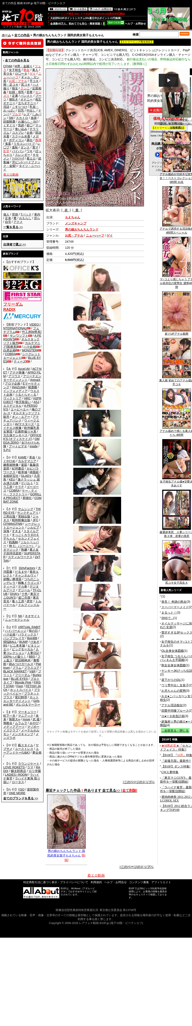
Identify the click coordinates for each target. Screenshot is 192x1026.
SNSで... (167, 618)
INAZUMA (18, 387)
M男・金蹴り (23, 66)
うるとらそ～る (25, 394)
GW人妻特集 (170, 772)
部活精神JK (23, 660)
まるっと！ (169, 612)
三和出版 (9, 516)
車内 (37, 214)
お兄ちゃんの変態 (173, 690)
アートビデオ (18, 446)
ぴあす (35, 642)
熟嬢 (24, 549)
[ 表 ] (66, 210)
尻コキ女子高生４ (176, 581)
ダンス (25, 147)
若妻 (30, 92)
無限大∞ (14, 719)
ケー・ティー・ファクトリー (20, 492)
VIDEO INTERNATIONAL (21, 326)
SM (11, 118)
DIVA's (14, 594)
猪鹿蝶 (32, 387)
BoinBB (32, 638)
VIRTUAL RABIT (29, 627)
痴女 (15, 88)
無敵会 (7, 723)
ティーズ (20, 361)
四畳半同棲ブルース (175, 710)
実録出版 (24, 516)
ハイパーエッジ (15, 630)
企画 (30, 132)
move (26, 719)
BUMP (23, 642)
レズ (26, 114)
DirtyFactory (27, 568)
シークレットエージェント (21, 525)
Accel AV (24, 369)
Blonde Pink (23, 682)
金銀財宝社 (10, 476)
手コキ (34, 81)
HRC (27, 398)
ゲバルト (27, 483)
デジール (24, 590)
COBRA (10, 354)
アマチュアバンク (21, 418)
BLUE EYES (19, 678)
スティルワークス (20, 557)
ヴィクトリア (12, 398)
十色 (25, 594)
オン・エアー (21, 416)
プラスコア (31, 667)
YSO (21, 789)
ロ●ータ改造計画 (172, 716)
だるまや (21, 571)
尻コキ (25, 84)
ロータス (18, 782)
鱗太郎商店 (18, 771)
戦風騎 (13, 542)
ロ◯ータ (21, 73)
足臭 (8, 218)
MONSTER (29, 350)
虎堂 (30, 601)
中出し (31, 110)
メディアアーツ (14, 726)
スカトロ (22, 118)
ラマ (30, 767)
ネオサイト (32, 616)
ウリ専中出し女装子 (175, 685)
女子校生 (15, 70)
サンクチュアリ (27, 512)
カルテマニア (27, 461)
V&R (32, 671)
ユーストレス (24, 749)
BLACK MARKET (15, 671)
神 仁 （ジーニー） (22, 546)
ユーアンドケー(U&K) (21, 750)
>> (13, 227)
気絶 (21, 125)
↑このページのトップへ (139, 782)
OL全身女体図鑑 (172, 650)
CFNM (7, 66)
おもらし (25, 218)
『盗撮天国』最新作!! (176, 761)
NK (20, 616)
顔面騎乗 (9, 121)
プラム (17, 667)
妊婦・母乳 (16, 92)
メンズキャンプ (22, 734)
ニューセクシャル (17, 619)
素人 (35, 70)
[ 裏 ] (77, 210)
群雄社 (27, 498)
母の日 (33, 630)
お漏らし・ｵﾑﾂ (28, 121)
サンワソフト (19, 335)
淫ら (37, 218)
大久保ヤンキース (15, 435)
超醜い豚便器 (12, 579)
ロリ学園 (35, 771)
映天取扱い (23, 402)
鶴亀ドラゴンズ (28, 583)
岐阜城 (22, 472)
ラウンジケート (28, 763)
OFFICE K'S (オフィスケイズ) (22, 437)
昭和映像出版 (21, 520)
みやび (34, 723)
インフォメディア (15, 391)
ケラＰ (19, 487)
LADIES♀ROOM (16, 774)
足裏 (15, 95)
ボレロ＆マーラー (28, 704)
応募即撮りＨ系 (25, 431)
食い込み (21, 129)
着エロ (31, 158)
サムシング (25, 509)
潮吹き (13, 99)
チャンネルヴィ (25, 575)
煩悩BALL (10, 642)
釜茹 (24, 464)
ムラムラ (21, 723)
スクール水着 (21, 136)
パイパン (18, 151)
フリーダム (22, 675)
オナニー (26, 99)
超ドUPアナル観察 (176, 332)
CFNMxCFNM (12, 523)
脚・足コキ (10, 84)
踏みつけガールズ (21, 664)
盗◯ (30, 125)
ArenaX (35, 380)
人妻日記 (33, 653)
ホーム (6, 35)
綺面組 (34, 472)
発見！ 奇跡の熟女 (174, 601)
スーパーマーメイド (175, 607)
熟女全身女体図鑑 (173, 665)
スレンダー (22, 154)
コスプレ (18, 132)
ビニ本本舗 (17, 645)
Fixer (19, 686)
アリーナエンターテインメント (22, 378)
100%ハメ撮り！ (14, 656)
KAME (22, 457)
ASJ (36, 402)
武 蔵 (36, 719)
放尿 (34, 118)
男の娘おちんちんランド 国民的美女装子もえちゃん (66, 851)
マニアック (25, 715)
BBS (32, 656)
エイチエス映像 (21, 426)
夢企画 (37, 752)
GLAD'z (26, 476)
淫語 (6, 107)
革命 (32, 457)
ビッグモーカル (22, 649)
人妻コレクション (21, 651)
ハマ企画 (29, 346)
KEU (12, 479)
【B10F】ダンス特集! (175, 766)
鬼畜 (8, 143)
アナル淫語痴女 (172, 705)
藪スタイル (25, 745)
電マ (35, 147)
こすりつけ (19, 107)
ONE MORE (17, 793)
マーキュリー (27, 712)
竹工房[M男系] (31, 332)
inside (34, 446)
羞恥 (15, 147)
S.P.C (7, 450)
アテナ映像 (17, 372)
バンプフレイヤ (14, 638)
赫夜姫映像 (10, 464)
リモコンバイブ (24, 143)
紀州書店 (18, 468)
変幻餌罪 (21, 697)
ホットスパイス (20, 690)
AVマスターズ (24, 424)
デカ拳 (22, 586)
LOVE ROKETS (14, 767)
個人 (6, 214)
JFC (35, 520)
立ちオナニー (27, 103)
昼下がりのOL (171, 680)
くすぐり (9, 125)
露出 (30, 140)
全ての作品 (22, 35)
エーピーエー (20, 409)
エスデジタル (12, 405)
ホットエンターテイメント (21, 699)
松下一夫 (9, 715)
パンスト (26, 95)
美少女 (7, 73)
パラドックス (27, 634)
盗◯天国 (24, 597)
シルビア (33, 527)
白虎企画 (9, 350)
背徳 (15, 214)
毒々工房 (18, 601)
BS (5, 645)
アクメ (18, 222)
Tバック (26, 214)
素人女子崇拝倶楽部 (21, 551)
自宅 (8, 222)
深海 (6, 531)
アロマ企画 (12, 383)
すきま (16, 531)
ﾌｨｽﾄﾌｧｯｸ (18, 158)
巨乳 (21, 110)
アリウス (14, 376)
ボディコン (16, 140)
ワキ (30, 151)
